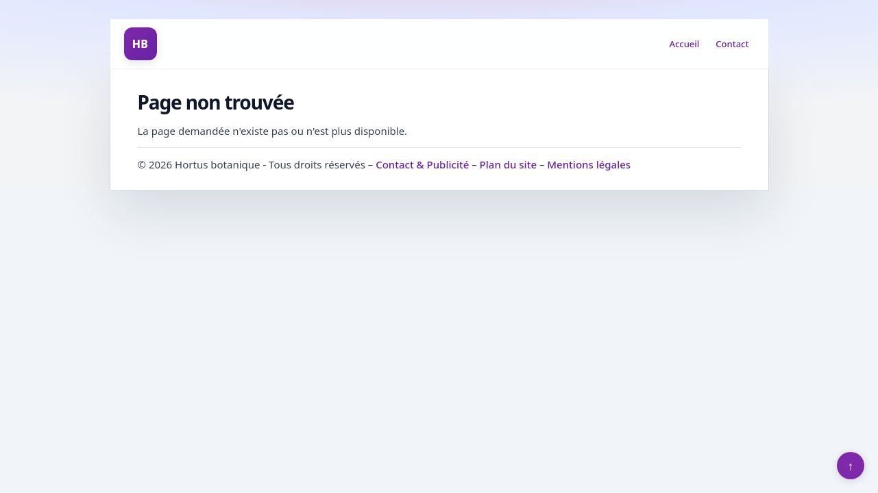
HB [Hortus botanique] (140, 43)
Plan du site (508, 164)
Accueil (684, 44)
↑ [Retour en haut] (851, 465)
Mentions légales (589, 164)
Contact (732, 44)
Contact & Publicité (422, 164)
